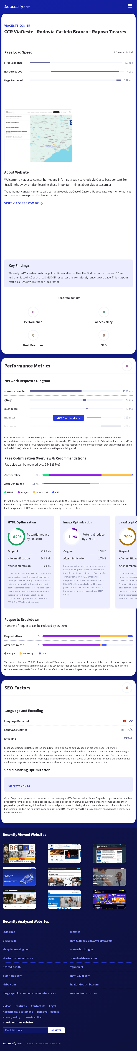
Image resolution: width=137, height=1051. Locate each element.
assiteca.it (9, 940)
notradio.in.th (12, 967)
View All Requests (68, 417)
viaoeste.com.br (17, 25)
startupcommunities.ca (18, 958)
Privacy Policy (11, 1017)
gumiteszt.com (12, 975)
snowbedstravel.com (83, 958)
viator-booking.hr (81, 949)
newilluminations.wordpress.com (91, 940)
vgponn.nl (76, 967)
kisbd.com (9, 984)
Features (21, 1006)
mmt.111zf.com (80, 975)
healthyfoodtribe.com (84, 984)
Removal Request (48, 1011)
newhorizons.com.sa (83, 993)
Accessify (17, 6)
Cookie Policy (33, 1017)
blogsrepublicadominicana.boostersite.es (29, 993)
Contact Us (38, 1006)
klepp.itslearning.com (16, 949)
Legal (52, 1006)
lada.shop (9, 932)
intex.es (75, 932)
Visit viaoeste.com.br (24, 203)
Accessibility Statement (18, 1011)
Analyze (56, 1030)
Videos (7, 1006)
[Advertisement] (68, 98)
